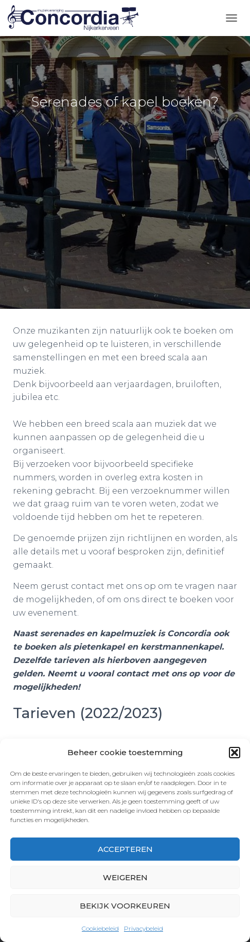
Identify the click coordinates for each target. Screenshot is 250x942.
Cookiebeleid (100, 928)
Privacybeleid (143, 928)
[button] (234, 752)
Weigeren (125, 877)
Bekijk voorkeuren (125, 906)
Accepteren (125, 849)
